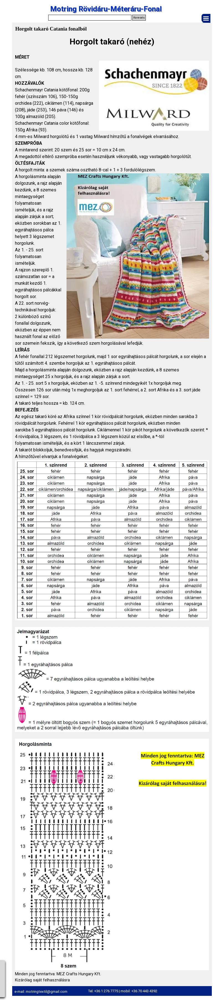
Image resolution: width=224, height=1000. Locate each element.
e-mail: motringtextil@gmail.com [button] (40, 991)
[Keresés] (89, 18)
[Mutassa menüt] (206, 18)
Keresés (139, 17)
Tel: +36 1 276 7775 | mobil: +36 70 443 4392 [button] (122, 991)
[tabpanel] (112, 509)
